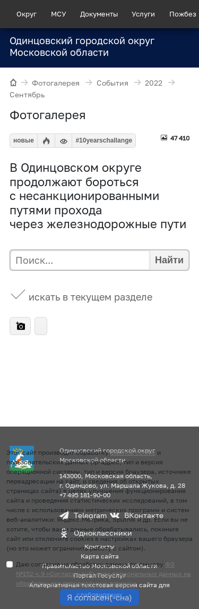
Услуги (143, 14)
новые (23, 140)
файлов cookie (132, 452)
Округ (26, 14)
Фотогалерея (48, 83)
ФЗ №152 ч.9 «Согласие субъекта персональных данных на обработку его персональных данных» (103, 573)
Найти (169, 260)
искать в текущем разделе (90, 297)
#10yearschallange (103, 140)
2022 (146, 83)
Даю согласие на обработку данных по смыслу (103, 573)
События (104, 83)
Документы (99, 14)
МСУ (58, 14)
